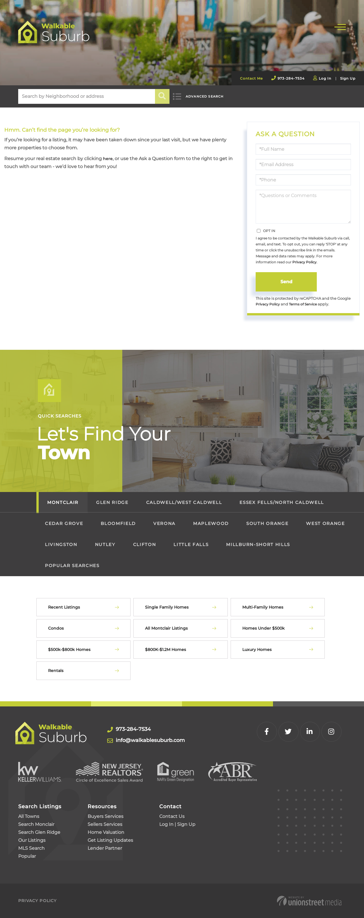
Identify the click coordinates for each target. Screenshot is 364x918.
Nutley (105, 544)
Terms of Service (305, 304)
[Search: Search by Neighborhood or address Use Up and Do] (86, 96)
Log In (325, 78)
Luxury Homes (257, 649)
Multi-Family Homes (262, 607)
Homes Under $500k (263, 628)
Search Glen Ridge (39, 832)
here (108, 158)
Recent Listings (64, 607)
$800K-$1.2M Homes (165, 649)
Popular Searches (72, 565)
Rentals (55, 670)
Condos (56, 628)
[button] (162, 96)
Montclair (62, 502)
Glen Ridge (112, 502)
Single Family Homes (167, 607)
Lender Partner (105, 848)
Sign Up (347, 78)
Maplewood (211, 523)
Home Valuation (106, 832)
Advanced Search (210, 96)
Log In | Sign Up (177, 824)
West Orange (325, 523)
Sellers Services (105, 824)
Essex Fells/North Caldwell (281, 502)
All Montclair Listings (166, 628)
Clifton (144, 544)
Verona (164, 523)
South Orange (267, 523)
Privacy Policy (304, 262)
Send (286, 281)
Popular (27, 856)
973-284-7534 (291, 78)
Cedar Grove (64, 523)
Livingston (61, 544)
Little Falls (190, 544)
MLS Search (31, 848)
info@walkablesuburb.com (147, 740)
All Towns (28, 816)
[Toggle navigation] (340, 26)
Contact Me (251, 78)
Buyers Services (105, 816)
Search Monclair (36, 824)
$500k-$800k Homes (69, 649)
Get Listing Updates (110, 840)
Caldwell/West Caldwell (184, 502)
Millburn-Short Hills (258, 544)
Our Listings (32, 840)
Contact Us (172, 816)
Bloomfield (118, 523)
